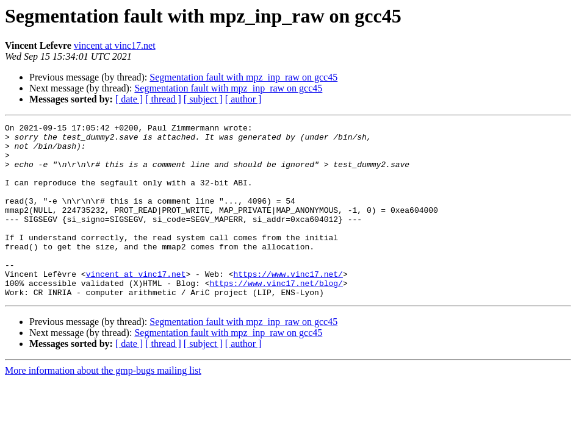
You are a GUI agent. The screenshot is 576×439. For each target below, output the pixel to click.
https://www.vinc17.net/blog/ (275, 315)
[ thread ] (163, 99)
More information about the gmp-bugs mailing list (103, 405)
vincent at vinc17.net (115, 45)
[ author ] (243, 99)
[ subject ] (203, 99)
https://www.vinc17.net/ (287, 304)
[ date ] (129, 99)
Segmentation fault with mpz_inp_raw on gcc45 (243, 77)
